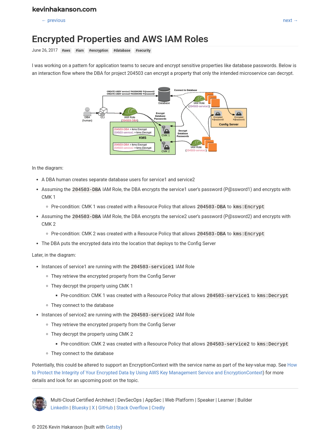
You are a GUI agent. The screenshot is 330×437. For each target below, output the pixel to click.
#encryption (98, 50)
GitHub (105, 408)
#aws (66, 50)
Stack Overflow (132, 408)
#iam (80, 50)
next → (290, 20)
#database (121, 50)
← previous (53, 20)
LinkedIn (60, 408)
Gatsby (113, 427)
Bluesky (80, 408)
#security (143, 50)
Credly (158, 408)
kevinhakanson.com (64, 9)
